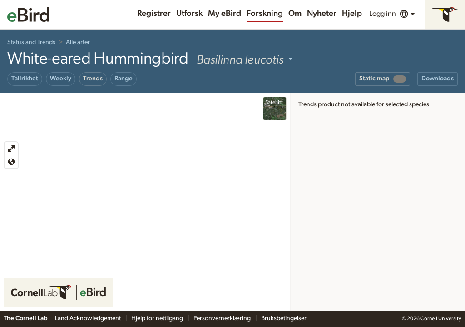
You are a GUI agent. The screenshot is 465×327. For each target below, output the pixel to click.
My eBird (224, 14)
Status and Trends (31, 42)
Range (123, 78)
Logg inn (382, 13)
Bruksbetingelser (284, 318)
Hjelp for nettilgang (157, 318)
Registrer (154, 14)
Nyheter (321, 14)
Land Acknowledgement (88, 318)
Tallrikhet (24, 78)
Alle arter (78, 42)
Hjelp (352, 14)
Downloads (437, 78)
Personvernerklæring (222, 318)
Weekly (60, 78)
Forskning (265, 14)
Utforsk (189, 14)
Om (295, 14)
